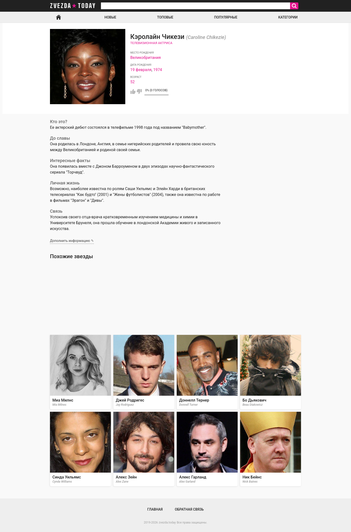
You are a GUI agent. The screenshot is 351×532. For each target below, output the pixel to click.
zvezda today (73, 6)
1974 (157, 69)
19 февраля (141, 69)
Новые (110, 17)
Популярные (225, 17)
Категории (288, 17)
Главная (58, 17)
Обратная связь (189, 509)
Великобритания (145, 57)
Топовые (165, 17)
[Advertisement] (175, 297)
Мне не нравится (139, 91)
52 (132, 82)
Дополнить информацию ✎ (72, 241)
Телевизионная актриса (151, 43)
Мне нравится (133, 91)
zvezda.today (167, 522)
